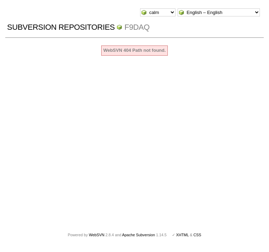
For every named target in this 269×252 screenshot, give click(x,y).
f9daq (137, 27)
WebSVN (96, 235)
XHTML (182, 235)
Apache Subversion (138, 235)
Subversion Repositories (61, 27)
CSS (197, 235)
